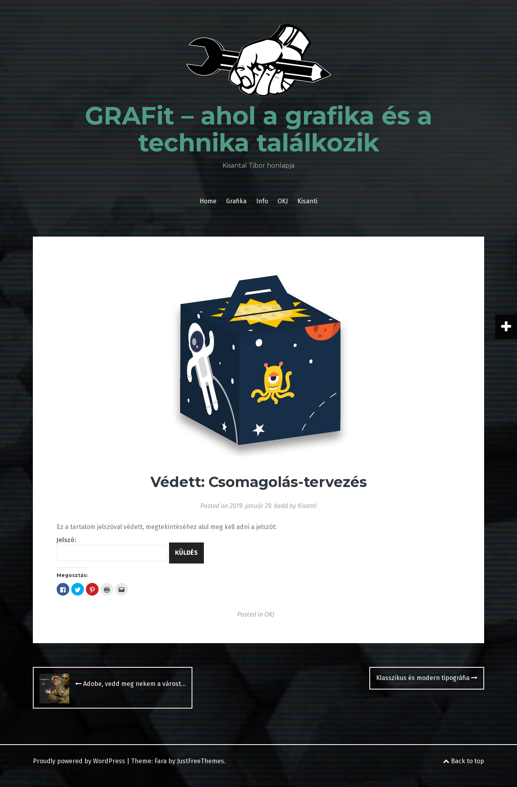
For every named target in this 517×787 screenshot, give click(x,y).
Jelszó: (112, 548)
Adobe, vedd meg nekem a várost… (130, 684)
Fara (160, 761)
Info (262, 201)
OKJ (283, 201)
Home (208, 201)
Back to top (463, 761)
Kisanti (307, 201)
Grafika (236, 201)
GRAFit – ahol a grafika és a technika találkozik (258, 129)
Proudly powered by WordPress (79, 761)
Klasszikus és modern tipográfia (426, 678)
